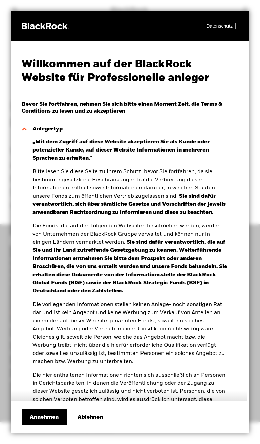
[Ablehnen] (90, 417)
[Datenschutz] (221, 26)
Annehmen (44, 417)
